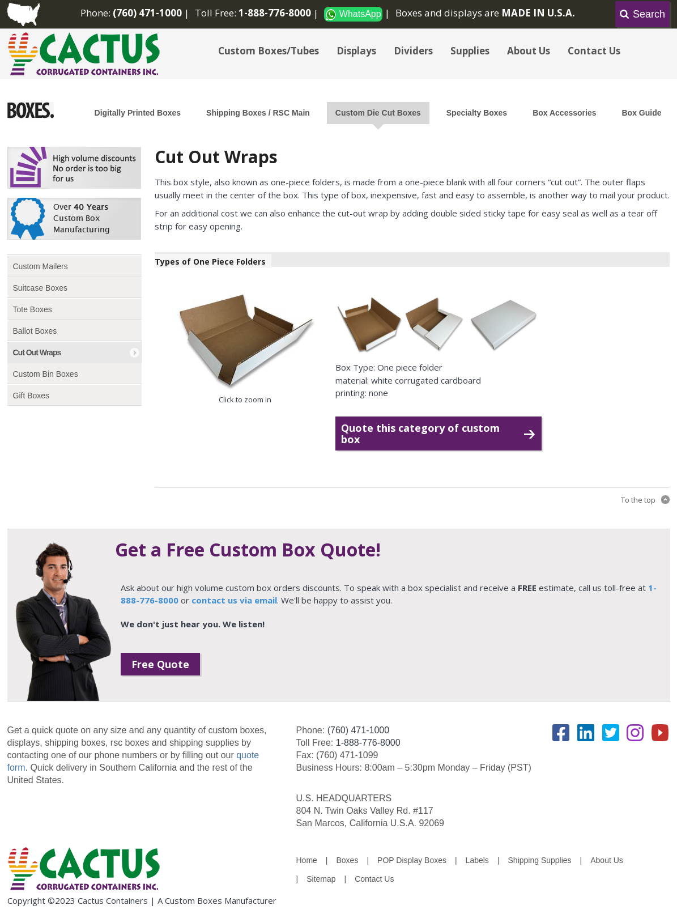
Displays (356, 50)
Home (306, 860)
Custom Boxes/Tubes (268, 50)
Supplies (469, 50)
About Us (528, 50)
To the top (638, 500)
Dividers (413, 50)
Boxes (348, 860)
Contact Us (594, 50)
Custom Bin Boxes (45, 374)
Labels (477, 860)
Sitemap (320, 878)
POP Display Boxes (411, 860)
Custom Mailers (40, 266)
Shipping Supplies (540, 860)
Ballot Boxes (35, 330)
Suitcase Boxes (40, 287)
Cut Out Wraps (37, 352)
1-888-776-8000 (368, 742)
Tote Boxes (32, 309)
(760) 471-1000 (358, 730)
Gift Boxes (31, 395)
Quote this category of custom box (420, 433)
